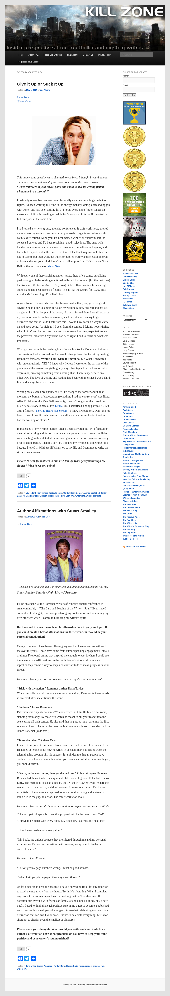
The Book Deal (129, 504)
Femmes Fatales (130, 429)
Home (21, 55)
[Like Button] (21, 476)
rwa (72, 496)
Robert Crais (72, 966)
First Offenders (130, 432)
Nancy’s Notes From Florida (135, 476)
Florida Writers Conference (135, 435)
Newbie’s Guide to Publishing (136, 479)
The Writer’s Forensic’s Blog (136, 526)
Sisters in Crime (130, 501)
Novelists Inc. (129, 482)
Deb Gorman (128, 289)
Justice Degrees (130, 539)
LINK (58, 405)
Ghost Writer (128, 438)
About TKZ (33, 55)
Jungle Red (128, 457)
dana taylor (31, 966)
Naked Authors (130, 473)
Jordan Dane (59, 966)
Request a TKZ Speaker (29, 62)
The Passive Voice (131, 517)
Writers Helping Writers (133, 536)
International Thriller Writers (136, 454)
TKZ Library (72, 55)
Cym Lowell (128, 423)
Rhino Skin (54, 266)
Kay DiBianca (129, 286)
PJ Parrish (127, 302)
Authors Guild (129, 407)
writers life (80, 496)
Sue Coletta (128, 283)
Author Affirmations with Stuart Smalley (56, 510)
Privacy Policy (104, 55)
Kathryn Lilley (129, 295)
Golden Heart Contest (73, 493)
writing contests (93, 496)
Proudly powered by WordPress (92, 985)
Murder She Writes (131, 463)
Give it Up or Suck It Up (40, 84)
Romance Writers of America (136, 492)
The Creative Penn (131, 507)
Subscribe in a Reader (134, 546)
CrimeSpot (128, 416)
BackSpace (128, 410)
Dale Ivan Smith (130, 305)
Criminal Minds (130, 419)
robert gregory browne (89, 966)
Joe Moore (45, 90)
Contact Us (88, 55)
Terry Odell (128, 299)
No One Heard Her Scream (51, 410)
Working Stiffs (129, 533)
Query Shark (128, 489)
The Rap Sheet (129, 520)
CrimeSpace (128, 413)
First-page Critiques (52, 55)
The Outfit (127, 514)
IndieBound (128, 451)
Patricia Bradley (130, 277)
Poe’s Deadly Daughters (134, 485)
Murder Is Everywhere (133, 460)
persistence (53, 496)
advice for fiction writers (37, 493)
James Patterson (44, 966)
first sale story (55, 493)
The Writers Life (130, 523)
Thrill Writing (129, 529)
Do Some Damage (131, 426)
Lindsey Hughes (130, 292)
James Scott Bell (92, 493)
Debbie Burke (129, 280)
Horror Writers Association (135, 448)
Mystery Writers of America (135, 470)
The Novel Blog (130, 511)
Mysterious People (131, 467)
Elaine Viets (128, 308)
